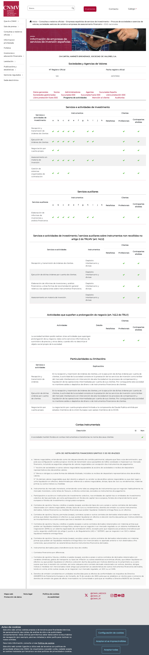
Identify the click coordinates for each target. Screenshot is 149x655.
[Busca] (73, 8)
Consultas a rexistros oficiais (51, 21)
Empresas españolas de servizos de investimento (87, 21)
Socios (57, 92)
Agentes (90, 92)
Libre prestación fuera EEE (45, 98)
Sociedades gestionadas (44, 95)
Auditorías (119, 98)
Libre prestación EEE (115, 95)
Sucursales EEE (68, 95)
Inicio (34, 21)
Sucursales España (108, 92)
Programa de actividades (75, 98)
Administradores (72, 92)
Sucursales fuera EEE (90, 95)
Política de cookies (46, 643)
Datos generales (40, 92)
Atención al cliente (100, 98)
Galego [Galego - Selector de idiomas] (131, 9)
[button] (13, 21)
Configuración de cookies (111, 633)
